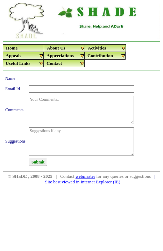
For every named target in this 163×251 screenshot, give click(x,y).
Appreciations (66, 56)
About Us (66, 48)
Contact (66, 63)
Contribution (106, 56)
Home (11, 48)
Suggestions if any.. (81, 141)
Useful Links (25, 63)
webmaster (85, 176)
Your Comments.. (81, 110)
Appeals (25, 56)
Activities (107, 48)
